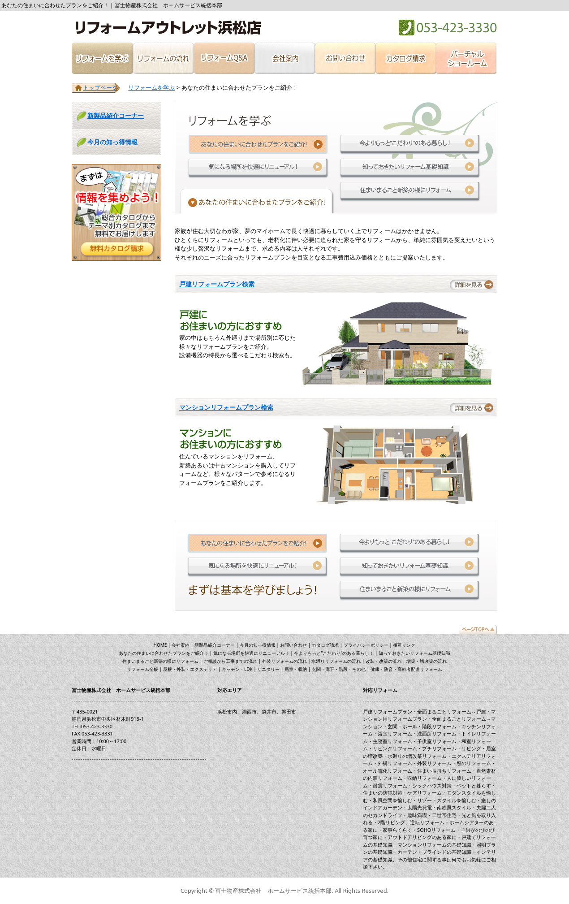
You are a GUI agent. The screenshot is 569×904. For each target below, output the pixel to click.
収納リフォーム (424, 777)
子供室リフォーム (437, 741)
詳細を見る (472, 283)
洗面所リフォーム (437, 733)
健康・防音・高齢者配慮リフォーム (406, 669)
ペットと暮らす (474, 785)
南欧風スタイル (454, 807)
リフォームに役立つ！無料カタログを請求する (116, 212)
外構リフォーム (395, 763)
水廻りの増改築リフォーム (417, 756)
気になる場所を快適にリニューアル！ (258, 168)
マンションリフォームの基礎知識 (434, 844)
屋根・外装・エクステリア (190, 669)
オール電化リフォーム (387, 770)
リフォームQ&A (224, 58)
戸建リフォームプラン (387, 711)
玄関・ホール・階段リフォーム (422, 726)
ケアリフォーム (424, 792)
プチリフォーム (439, 748)
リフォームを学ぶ (102, 58)
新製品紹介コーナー (115, 115)
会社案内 (284, 58)
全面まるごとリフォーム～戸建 (451, 711)
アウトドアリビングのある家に (422, 837)
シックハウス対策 (432, 785)
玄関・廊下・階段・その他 (339, 669)
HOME (160, 645)
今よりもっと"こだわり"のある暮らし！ (410, 144)
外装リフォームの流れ (284, 661)
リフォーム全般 (142, 669)
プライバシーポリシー (366, 645)
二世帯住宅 (444, 815)
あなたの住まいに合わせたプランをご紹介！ (163, 653)
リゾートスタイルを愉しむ (446, 800)
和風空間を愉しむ (392, 800)
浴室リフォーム (395, 733)
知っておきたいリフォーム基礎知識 (410, 168)
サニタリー (268, 669)
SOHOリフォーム (436, 829)
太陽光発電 (419, 807)
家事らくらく (397, 829)
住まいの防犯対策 (382, 792)
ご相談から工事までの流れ (230, 661)
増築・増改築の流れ (426, 661)
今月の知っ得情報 (112, 142)
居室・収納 (295, 669)
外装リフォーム (434, 763)
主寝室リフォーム (392, 741)
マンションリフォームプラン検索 (226, 407)
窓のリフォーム (474, 763)
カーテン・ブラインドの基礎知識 (434, 851)
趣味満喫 (417, 815)
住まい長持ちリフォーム (444, 770)
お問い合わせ (345, 58)
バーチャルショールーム (466, 58)
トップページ (100, 87)
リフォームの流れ (163, 58)
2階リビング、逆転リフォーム (411, 822)
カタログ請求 (405, 58)
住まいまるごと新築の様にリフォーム (410, 191)
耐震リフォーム (390, 785)
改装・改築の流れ (383, 661)
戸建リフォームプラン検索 (216, 284)
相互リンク (404, 645)
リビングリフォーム (395, 748)
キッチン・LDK (237, 669)
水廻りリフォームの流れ (336, 661)
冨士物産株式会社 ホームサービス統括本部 (167, 28)
